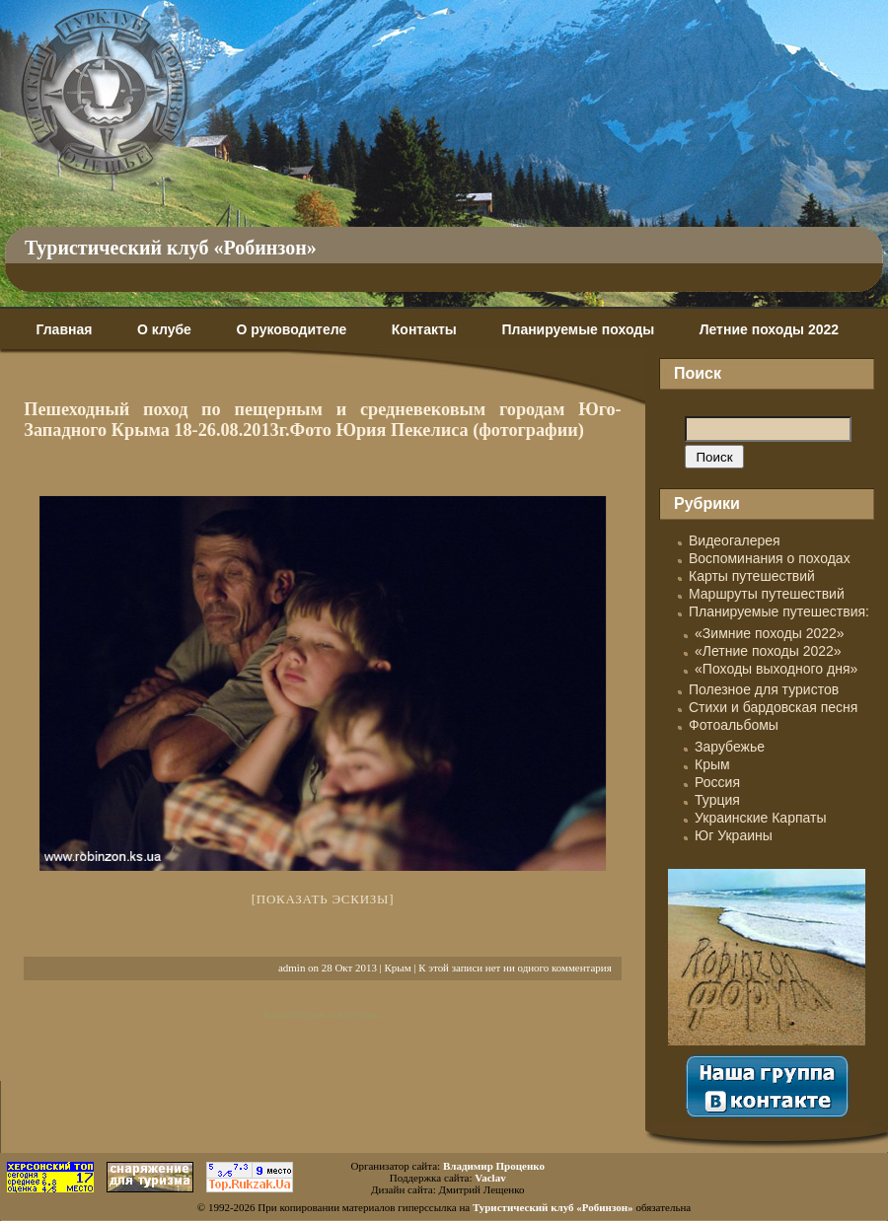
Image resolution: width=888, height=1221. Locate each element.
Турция (717, 800)
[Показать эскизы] (323, 899)
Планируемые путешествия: (779, 611)
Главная (64, 329)
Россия (717, 782)
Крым (398, 967)
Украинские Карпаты (760, 818)
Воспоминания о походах (770, 558)
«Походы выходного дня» (776, 669)
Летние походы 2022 (769, 329)
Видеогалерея (734, 540)
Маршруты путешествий (767, 594)
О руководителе (291, 329)
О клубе (164, 329)
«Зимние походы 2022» (770, 633)
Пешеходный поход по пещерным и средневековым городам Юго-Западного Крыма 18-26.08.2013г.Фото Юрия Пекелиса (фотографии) (322, 419)
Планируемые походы (577, 329)
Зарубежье (730, 746)
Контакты (424, 329)
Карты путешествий (752, 576)
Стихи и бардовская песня (773, 707)
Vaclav (490, 1178)
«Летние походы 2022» (768, 651)
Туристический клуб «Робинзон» (171, 247)
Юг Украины (734, 835)
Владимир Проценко (494, 1166)
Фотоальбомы (733, 725)
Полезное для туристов (764, 689)
